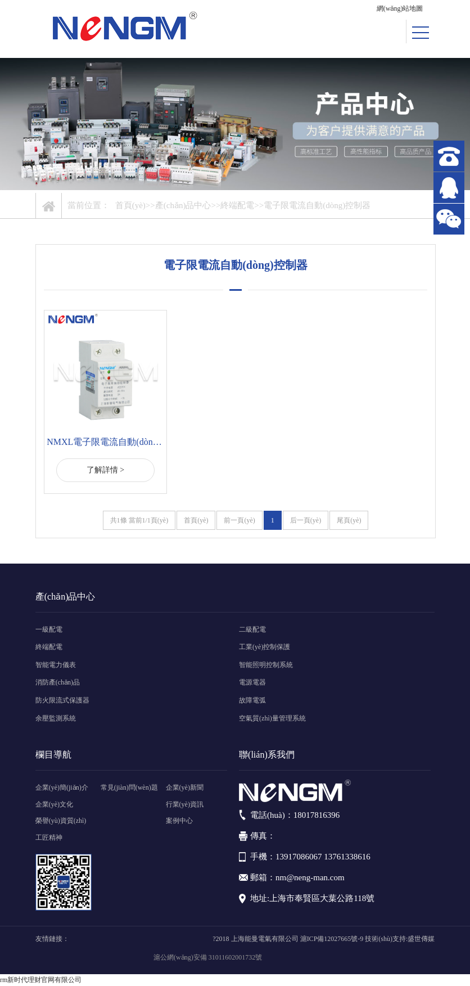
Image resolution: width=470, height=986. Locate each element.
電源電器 (252, 682)
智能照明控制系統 (266, 665)
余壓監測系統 (55, 718)
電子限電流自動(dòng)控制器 (317, 205)
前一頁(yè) (239, 520)
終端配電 (237, 205)
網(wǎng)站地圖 (400, 8)
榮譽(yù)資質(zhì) (61, 821)
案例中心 (179, 821)
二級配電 (252, 629)
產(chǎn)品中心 (183, 205)
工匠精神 (48, 837)
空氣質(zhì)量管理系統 (272, 718)
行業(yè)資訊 (185, 804)
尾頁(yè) (349, 520)
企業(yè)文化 (54, 804)
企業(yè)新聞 (185, 787)
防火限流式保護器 (62, 700)
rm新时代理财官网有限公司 (41, 980)
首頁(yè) (130, 205)
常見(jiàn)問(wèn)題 (129, 787)
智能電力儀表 (55, 665)
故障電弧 (252, 700)
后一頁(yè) (305, 520)
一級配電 (48, 629)
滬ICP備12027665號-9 (332, 939)
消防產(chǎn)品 (57, 682)
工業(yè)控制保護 (264, 647)
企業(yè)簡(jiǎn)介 (61, 787)
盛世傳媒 (421, 939)
